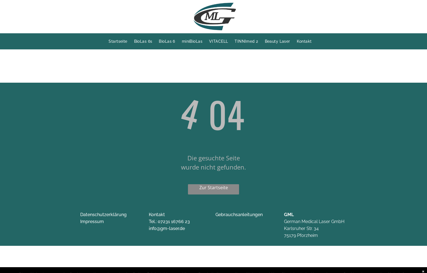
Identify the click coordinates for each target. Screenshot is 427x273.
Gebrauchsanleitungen (239, 214)
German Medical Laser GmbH (314, 221)
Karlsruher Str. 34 (301, 228)
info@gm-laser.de (167, 228)
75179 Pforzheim (301, 235)
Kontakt (157, 214)
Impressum (92, 221)
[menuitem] (121, 41)
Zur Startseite (213, 187)
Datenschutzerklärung (103, 214)
